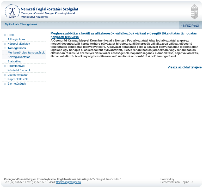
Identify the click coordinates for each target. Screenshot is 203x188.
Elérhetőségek (17, 83)
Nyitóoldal (11, 24)
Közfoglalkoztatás (19, 56)
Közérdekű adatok (19, 70)
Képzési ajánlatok (19, 43)
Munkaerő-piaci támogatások (26, 52)
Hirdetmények (16, 65)
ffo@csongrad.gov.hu (68, 182)
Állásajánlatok (16, 39)
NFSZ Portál (191, 25)
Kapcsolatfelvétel (18, 79)
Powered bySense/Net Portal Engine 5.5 (177, 181)
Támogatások (28, 24)
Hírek (11, 34)
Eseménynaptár (18, 74)
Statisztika (14, 61)
